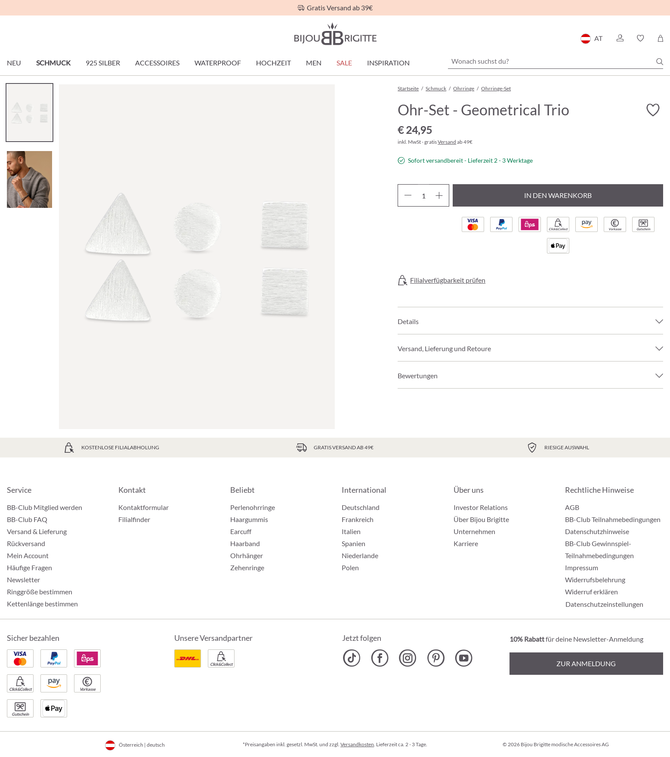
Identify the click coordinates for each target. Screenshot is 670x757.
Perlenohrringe (252, 507)
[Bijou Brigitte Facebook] (379, 658)
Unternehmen (474, 531)
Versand (447, 142)
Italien (351, 531)
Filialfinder (134, 519)
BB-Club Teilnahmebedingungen (613, 519)
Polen (350, 567)
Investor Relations (481, 507)
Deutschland (361, 507)
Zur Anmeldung (586, 663)
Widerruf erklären (591, 591)
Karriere (466, 543)
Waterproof (218, 63)
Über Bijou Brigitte (481, 519)
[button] (619, 38)
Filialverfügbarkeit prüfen (447, 280)
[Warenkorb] (660, 38)
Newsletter (23, 579)
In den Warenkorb (558, 195)
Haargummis (249, 519)
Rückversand (26, 543)
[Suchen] (659, 61)
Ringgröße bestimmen (39, 591)
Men (313, 63)
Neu (14, 63)
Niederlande (360, 555)
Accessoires (157, 63)
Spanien (353, 543)
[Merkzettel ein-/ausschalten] (652, 110)
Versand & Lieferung (37, 531)
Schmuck (53, 63)
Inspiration (388, 63)
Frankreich (358, 519)
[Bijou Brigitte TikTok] (351, 658)
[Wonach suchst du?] (555, 61)
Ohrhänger (246, 555)
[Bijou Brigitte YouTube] (463, 658)
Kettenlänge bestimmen (42, 603)
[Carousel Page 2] (29, 179)
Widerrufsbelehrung (595, 579)
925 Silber (103, 63)
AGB (572, 507)
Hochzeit (273, 63)
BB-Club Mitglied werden (44, 507)
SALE (344, 63)
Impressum (581, 567)
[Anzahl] (423, 195)
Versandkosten (357, 744)
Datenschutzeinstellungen (604, 604)
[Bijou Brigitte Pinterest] (435, 658)
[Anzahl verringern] (408, 195)
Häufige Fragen (29, 567)
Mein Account (28, 555)
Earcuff (240, 531)
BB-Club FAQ (27, 519)
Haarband (245, 543)
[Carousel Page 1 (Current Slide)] (29, 112)
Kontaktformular (143, 507)
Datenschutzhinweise (597, 531)
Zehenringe (247, 567)
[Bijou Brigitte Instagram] (407, 658)
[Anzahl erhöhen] (439, 195)
